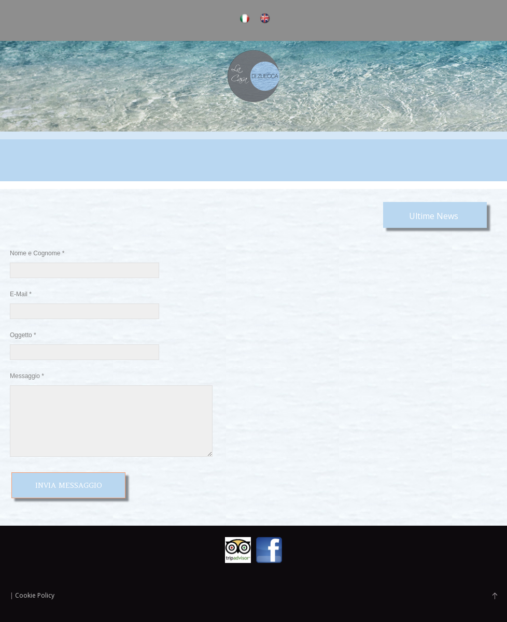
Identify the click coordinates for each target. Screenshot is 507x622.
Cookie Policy (34, 595)
